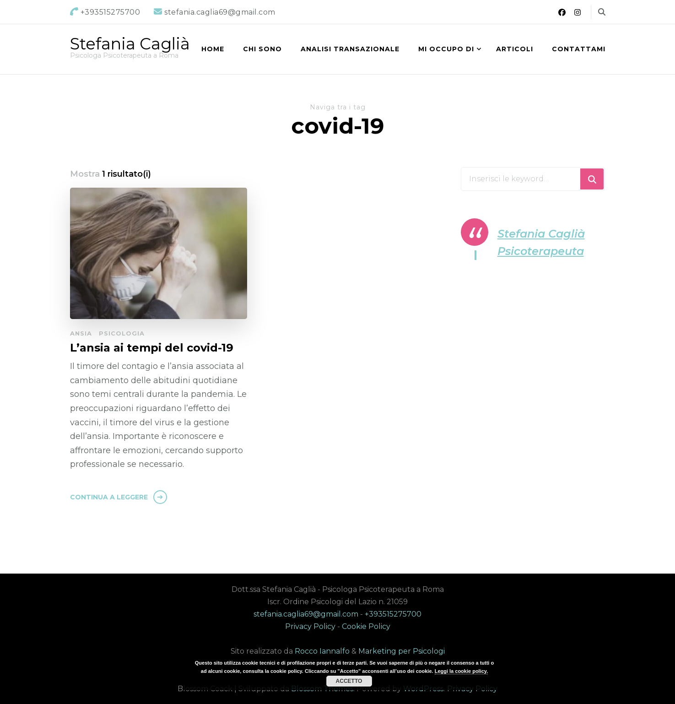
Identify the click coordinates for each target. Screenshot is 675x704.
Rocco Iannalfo (322, 651)
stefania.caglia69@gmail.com (306, 614)
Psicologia (122, 333)
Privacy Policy (310, 626)
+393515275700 (393, 614)
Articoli (514, 49)
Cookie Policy (366, 626)
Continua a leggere (109, 497)
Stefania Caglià (130, 44)
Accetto (349, 681)
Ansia (81, 333)
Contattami (578, 49)
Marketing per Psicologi (401, 651)
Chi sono (262, 49)
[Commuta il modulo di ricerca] (601, 12)
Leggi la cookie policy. (461, 671)
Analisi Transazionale (350, 49)
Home (212, 49)
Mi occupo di (446, 49)
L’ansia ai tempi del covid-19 (151, 347)
